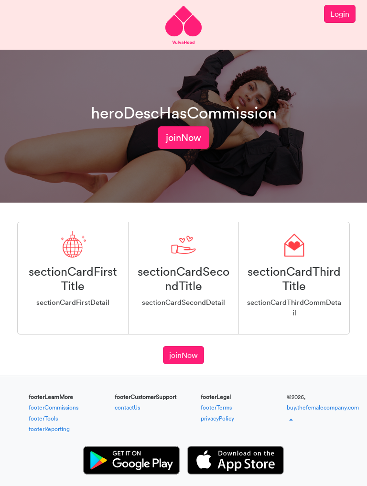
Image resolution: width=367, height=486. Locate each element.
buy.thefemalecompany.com (323, 407)
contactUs (127, 407)
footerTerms (216, 407)
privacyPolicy (217, 418)
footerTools (43, 418)
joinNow (183, 137)
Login (339, 14)
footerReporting (49, 429)
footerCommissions (53, 407)
